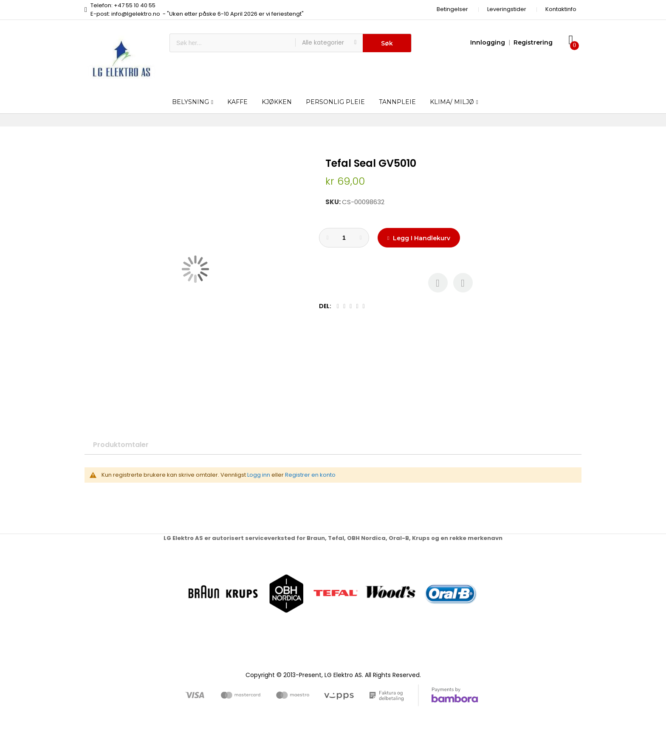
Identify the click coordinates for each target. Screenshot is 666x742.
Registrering (533, 42)
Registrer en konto (310, 475)
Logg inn (258, 475)
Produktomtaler (121, 445)
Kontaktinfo (560, 9)
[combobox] (232, 43)
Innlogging (487, 42)
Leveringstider (506, 9)
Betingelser (452, 9)
